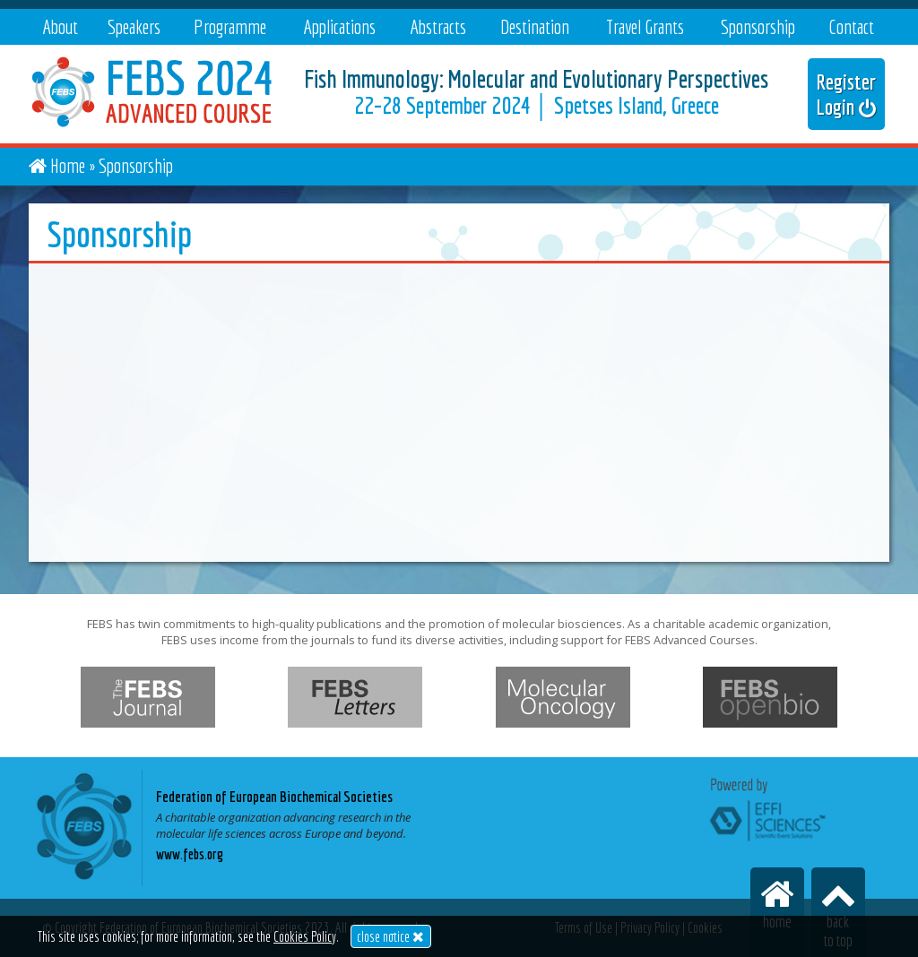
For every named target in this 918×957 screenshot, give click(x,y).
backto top (838, 913)
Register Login (846, 94)
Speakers (134, 26)
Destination (534, 26)
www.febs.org (189, 854)
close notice (390, 936)
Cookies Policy (304, 936)
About (60, 26)
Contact (851, 26)
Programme (230, 26)
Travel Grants (645, 26)
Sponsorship (758, 26)
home (777, 903)
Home (67, 165)
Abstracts (438, 26)
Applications (339, 26)
